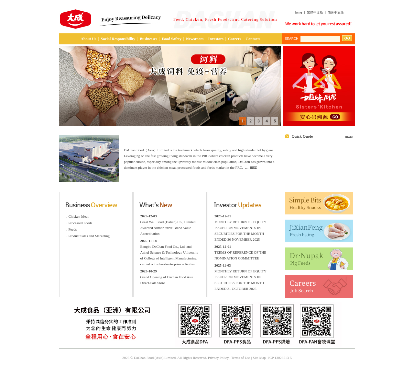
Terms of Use (240, 358)
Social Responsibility (118, 39)
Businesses (148, 39)
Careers (234, 39)
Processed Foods (81, 223)
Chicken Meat (79, 216)
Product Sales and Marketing (89, 236)
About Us (88, 39)
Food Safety (171, 39)
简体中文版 (336, 12)
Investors (215, 39)
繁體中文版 (315, 12)
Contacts (252, 39)
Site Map (259, 358)
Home (298, 12)
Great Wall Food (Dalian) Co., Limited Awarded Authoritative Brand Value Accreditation (167, 227)
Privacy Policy (218, 358)
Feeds (73, 229)
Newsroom (194, 39)
